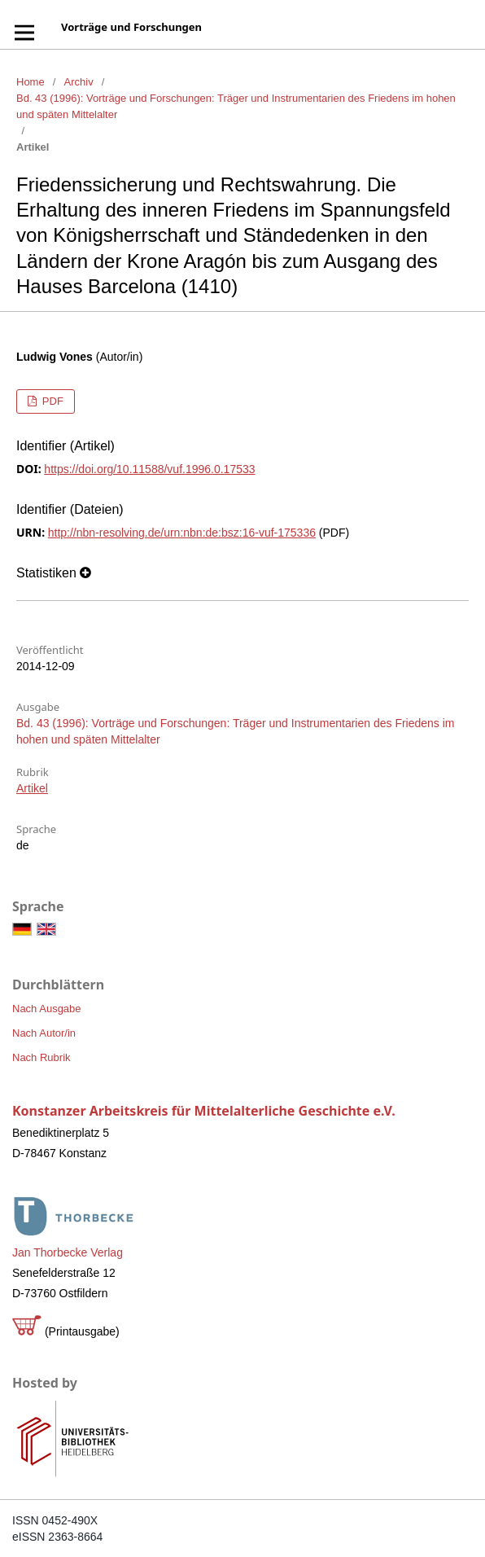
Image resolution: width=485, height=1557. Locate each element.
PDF (51, 401)
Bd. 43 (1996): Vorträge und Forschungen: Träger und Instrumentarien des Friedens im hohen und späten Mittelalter (236, 106)
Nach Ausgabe (46, 1008)
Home (30, 82)
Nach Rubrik (41, 1057)
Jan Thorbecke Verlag (67, 1252)
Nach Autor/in (44, 1033)
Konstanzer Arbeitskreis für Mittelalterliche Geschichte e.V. (203, 1111)
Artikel (32, 788)
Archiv (79, 82)
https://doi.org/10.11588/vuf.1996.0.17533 (149, 469)
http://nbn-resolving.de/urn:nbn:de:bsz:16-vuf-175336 (182, 532)
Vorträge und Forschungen (131, 27)
